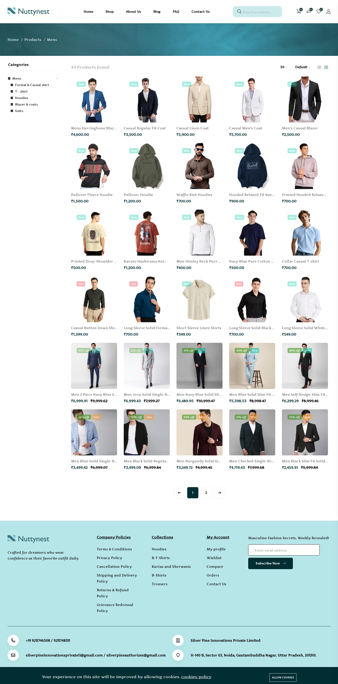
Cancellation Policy (114, 566)
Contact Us (216, 584)
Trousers (160, 584)
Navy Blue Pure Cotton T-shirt (256, 261)
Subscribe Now (271, 563)
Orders (213, 575)
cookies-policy (196, 676)
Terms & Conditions (114, 549)
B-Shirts (159, 575)
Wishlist (214, 558)
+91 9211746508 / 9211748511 (48, 640)
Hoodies (159, 549)
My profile (216, 549)
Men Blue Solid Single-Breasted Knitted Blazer (113, 461)
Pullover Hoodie (138, 195)
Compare (215, 566)
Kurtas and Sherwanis (171, 566)
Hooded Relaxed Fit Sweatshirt (256, 195)
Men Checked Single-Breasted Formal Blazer (269, 461)
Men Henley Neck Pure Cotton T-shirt (210, 261)
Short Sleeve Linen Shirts (198, 328)
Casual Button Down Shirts (95, 328)
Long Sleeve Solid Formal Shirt (151, 328)
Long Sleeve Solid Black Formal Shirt (262, 328)
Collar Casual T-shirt (300, 261)
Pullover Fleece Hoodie (92, 195)
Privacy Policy (109, 558)
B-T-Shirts (161, 558)
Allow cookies (283, 677)
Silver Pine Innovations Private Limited (225, 640)
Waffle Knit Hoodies (194, 195)
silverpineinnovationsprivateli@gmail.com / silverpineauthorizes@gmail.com (96, 655)
